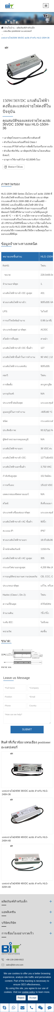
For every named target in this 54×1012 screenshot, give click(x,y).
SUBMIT (27, 729)
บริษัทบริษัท (9, 922)
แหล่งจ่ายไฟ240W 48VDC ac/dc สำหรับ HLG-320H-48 (25, 885)
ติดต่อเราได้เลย (15, 167)
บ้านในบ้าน (9, 28)
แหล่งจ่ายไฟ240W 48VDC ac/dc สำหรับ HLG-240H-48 (25, 839)
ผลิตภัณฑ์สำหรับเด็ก (26, 28)
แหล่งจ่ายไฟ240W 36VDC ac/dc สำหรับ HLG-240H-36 (25, 793)
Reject (21, 997)
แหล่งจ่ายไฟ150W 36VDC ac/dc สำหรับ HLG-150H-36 (25, 38)
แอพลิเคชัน (9, 912)
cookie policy (28, 992)
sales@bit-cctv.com (14, 965)
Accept (32, 997)
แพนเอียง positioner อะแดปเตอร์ (17, 31)
